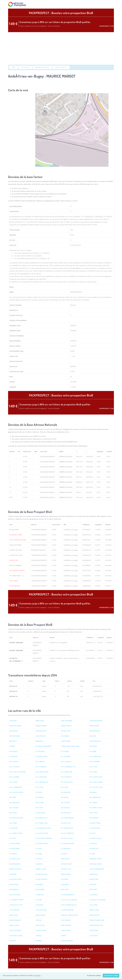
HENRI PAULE (93, 874)
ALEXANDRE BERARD (95, 721)
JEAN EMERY (39, 884)
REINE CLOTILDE (14, 925)
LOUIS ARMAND (14, 910)
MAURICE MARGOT (61, 67)
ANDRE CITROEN (66, 726)
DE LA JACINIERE (14, 777)
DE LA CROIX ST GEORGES (17, 772)
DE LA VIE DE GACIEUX (16, 792)
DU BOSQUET (13, 828)
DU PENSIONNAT (14, 848)
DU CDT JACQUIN (94, 828)
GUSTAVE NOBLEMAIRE (96, 869)
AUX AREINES (65, 736)
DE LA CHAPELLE (66, 762)
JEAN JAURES (65, 884)
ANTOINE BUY (13, 731)
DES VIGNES (13, 823)
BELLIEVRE (92, 736)
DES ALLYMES (40, 802)
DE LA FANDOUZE (66, 772)
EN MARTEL (39, 864)
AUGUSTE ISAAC (41, 736)
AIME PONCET (40, 721)
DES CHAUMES (14, 808)
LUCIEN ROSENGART (67, 910)
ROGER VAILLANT (41, 930)
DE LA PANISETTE (66, 777)
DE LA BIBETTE (40, 762)
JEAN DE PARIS (94, 879)
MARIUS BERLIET (41, 915)
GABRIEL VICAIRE (41, 869)
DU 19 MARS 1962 (42, 823)
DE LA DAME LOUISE (42, 772)
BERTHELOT (13, 741)
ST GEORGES (93, 936)
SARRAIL (63, 936)
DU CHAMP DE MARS (15, 833)
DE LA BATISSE (13, 762)
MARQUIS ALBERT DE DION (69, 915)
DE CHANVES (65, 751)
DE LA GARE (93, 772)
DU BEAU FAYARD (94, 823)
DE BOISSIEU (13, 751)
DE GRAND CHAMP (41, 756)
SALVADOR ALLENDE (15, 936)
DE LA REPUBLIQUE (42, 782)
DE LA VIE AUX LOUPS (96, 787)
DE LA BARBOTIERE (95, 756)
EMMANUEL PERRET (95, 859)
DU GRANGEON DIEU (67, 843)
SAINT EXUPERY (66, 930)
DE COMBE (92, 751)
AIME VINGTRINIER (66, 721)
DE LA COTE (93, 767)
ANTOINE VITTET (66, 731)
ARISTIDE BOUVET (95, 731)
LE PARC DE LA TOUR (16, 905)
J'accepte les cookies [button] (111, 975)
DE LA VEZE (64, 787)
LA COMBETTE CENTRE (16, 900)
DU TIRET (92, 854)
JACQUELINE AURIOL (15, 879)
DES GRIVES (13, 813)
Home (13, 67)
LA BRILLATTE (40, 895)
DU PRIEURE (13, 854)
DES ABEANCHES (14, 802)
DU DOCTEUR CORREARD (44, 838)
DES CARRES (93, 802)
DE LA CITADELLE (14, 767)
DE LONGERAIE (65, 792)
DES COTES (39, 808)
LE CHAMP (39, 900)
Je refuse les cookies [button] (94, 975)
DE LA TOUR (39, 787)
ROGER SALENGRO (15, 930)
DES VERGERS (93, 818)
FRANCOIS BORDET (15, 869)
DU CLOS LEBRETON (67, 833)
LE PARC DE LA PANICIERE (97, 900)
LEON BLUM (39, 905)
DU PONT (39, 848)
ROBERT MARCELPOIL (96, 925)
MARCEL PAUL (13, 915)
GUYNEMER (12, 874)
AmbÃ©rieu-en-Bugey (42, 67)
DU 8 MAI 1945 (66, 823)
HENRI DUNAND (66, 874)
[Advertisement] (61, 48)
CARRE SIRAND (65, 741)
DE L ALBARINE (65, 756)
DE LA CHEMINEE (94, 762)
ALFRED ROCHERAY (15, 726)
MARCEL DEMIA (94, 910)
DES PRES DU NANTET (16, 818)
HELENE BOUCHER (41, 874)
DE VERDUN (64, 797)
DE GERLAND (13, 756)
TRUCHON (12, 941)
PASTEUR (38, 920)
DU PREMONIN (65, 848)
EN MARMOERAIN (14, 864)
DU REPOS (64, 854)
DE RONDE (12, 797)
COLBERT (12, 746)
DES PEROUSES (66, 813)
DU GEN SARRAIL (14, 843)
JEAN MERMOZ (13, 889)
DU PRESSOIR (93, 848)
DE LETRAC (39, 792)
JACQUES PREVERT (41, 879)
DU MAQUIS (93, 843)
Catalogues (25, 67)
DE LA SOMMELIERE (15, 787)
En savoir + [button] (37, 975)
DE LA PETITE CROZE (95, 777)
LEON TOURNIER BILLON (68, 905)
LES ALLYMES (93, 905)
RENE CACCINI (40, 925)
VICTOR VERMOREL (67, 941)
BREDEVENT (39, 741)
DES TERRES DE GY (42, 818)
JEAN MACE (92, 884)
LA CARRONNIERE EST (68, 895)
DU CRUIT (92, 833)
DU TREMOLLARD (14, 859)
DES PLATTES (93, 813)
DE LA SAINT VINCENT (96, 782)
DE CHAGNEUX (40, 751)
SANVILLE (39, 936)
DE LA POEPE (13, 782)
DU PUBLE (39, 854)
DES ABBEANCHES (95, 797)
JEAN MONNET (40, 889)
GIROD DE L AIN (66, 869)
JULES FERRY (65, 889)
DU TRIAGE (39, 859)
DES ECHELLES (65, 808)
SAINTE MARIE (93, 930)
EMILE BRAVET (65, 859)
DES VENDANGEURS (67, 818)
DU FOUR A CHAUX (67, 838)
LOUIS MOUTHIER (41, 910)
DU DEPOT (12, 838)
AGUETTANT (13, 721)
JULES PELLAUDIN (14, 895)
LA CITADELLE (93, 895)
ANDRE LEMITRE (94, 726)
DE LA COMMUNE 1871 (68, 767)
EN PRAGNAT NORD (95, 864)
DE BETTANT (93, 746)
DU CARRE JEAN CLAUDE (43, 828)
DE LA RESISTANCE (67, 782)
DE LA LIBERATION (41, 777)
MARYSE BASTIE (94, 915)
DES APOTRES (65, 802)
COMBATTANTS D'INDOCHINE (70, 746)
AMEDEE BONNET (41, 726)
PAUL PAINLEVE (66, 920)
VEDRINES (39, 941)
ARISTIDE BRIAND (14, 736)
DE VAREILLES (40, 797)
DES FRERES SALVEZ (95, 808)
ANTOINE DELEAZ (41, 731)
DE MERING (93, 792)
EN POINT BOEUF (66, 864)
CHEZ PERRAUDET (95, 741)
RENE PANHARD (66, 925)
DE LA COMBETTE (41, 767)
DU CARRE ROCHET (67, 828)
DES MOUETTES (41, 813)
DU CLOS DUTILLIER (42, 833)
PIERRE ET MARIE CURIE (96, 920)
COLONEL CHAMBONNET (43, 746)
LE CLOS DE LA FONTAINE (69, 900)
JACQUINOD (64, 879)
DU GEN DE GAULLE (95, 838)
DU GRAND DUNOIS (42, 843)
